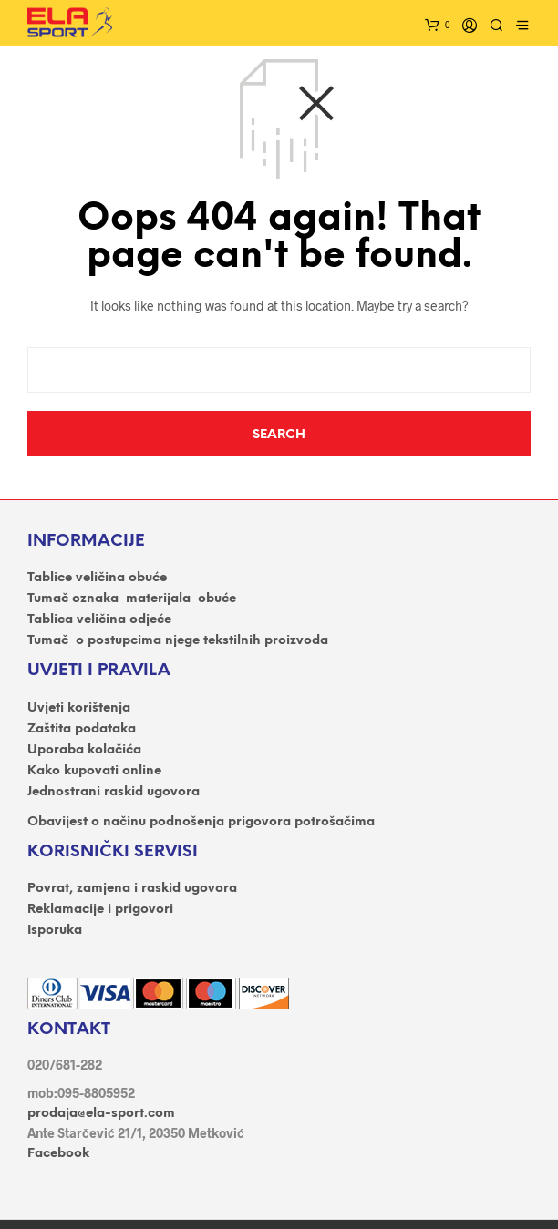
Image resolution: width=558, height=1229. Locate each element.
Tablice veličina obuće (97, 578)
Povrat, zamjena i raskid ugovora (132, 889)
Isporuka (54, 930)
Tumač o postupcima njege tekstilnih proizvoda (177, 641)
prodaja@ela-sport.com (101, 1114)
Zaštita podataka (81, 729)
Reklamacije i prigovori (100, 910)
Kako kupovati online (94, 771)
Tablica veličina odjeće (99, 620)
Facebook (58, 1154)
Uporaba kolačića (84, 750)
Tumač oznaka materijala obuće (131, 599)
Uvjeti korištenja (78, 708)
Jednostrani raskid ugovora (113, 792)
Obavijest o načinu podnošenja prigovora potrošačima (201, 822)
